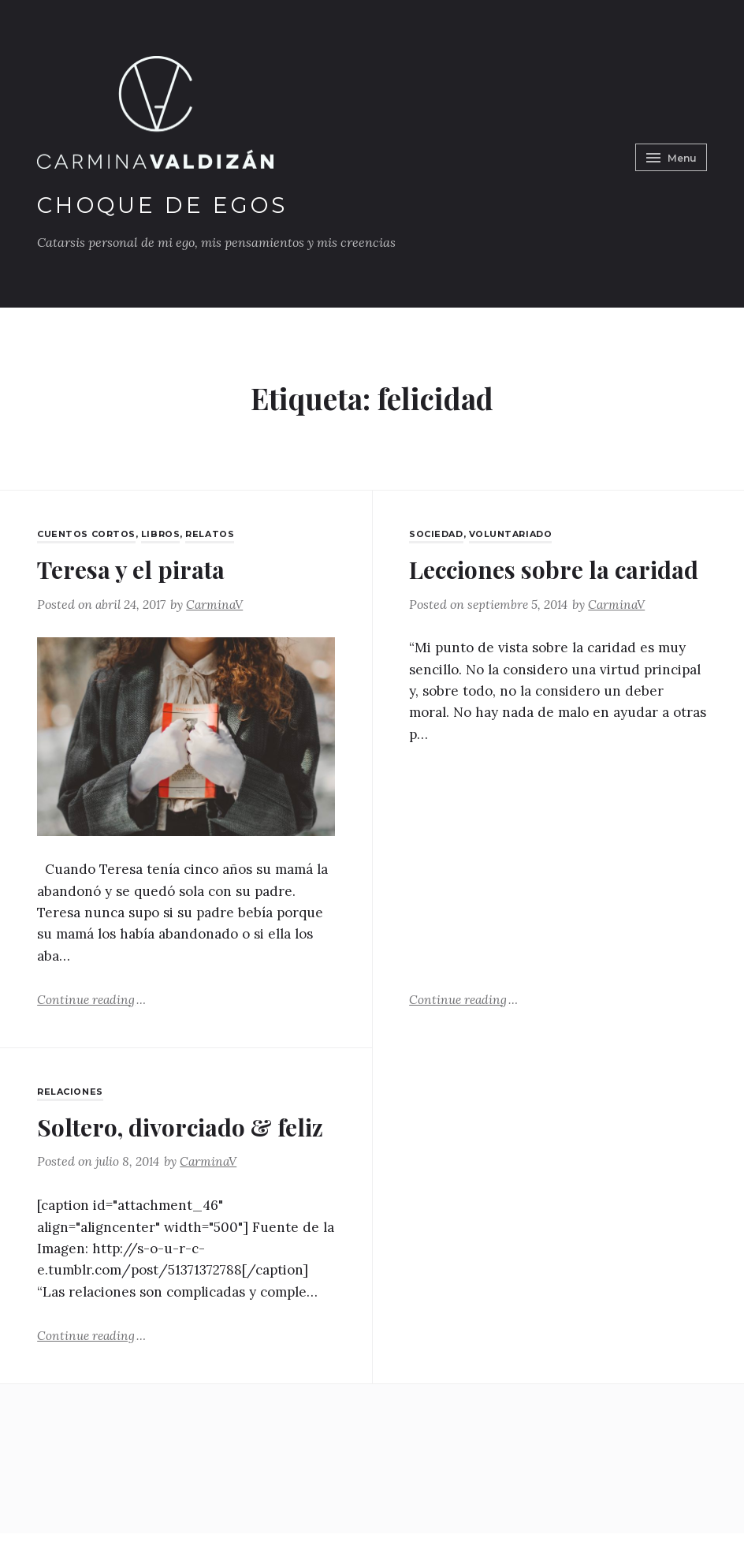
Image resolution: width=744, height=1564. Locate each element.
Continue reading (93, 999)
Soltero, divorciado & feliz (166, 1142)
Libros (162, 533)
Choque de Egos (171, 205)
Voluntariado (515, 533)
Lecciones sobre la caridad (517, 584)
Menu (669, 153)
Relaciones (71, 1092)
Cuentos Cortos (87, 533)
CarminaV (219, 604)
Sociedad (438, 533)
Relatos (212, 533)
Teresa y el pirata (139, 569)
